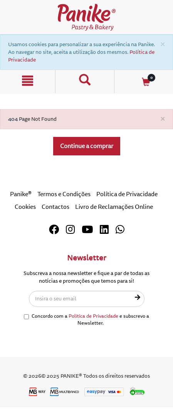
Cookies (25, 207)
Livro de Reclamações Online (114, 207)
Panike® (21, 194)
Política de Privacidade (127, 194)
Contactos (55, 207)
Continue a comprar (86, 146)
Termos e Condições (64, 194)
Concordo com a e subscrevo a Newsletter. (86, 320)
